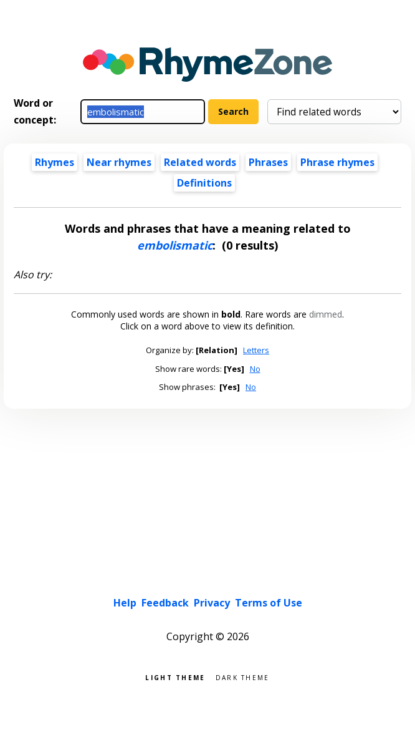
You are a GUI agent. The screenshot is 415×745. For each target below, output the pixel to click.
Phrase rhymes (337, 162)
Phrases (268, 162)
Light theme (175, 677)
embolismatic (174, 245)
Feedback (165, 603)
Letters (256, 350)
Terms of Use (268, 603)
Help (124, 603)
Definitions (204, 183)
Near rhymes (119, 162)
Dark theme (243, 677)
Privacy (212, 603)
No (255, 368)
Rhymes (54, 162)
